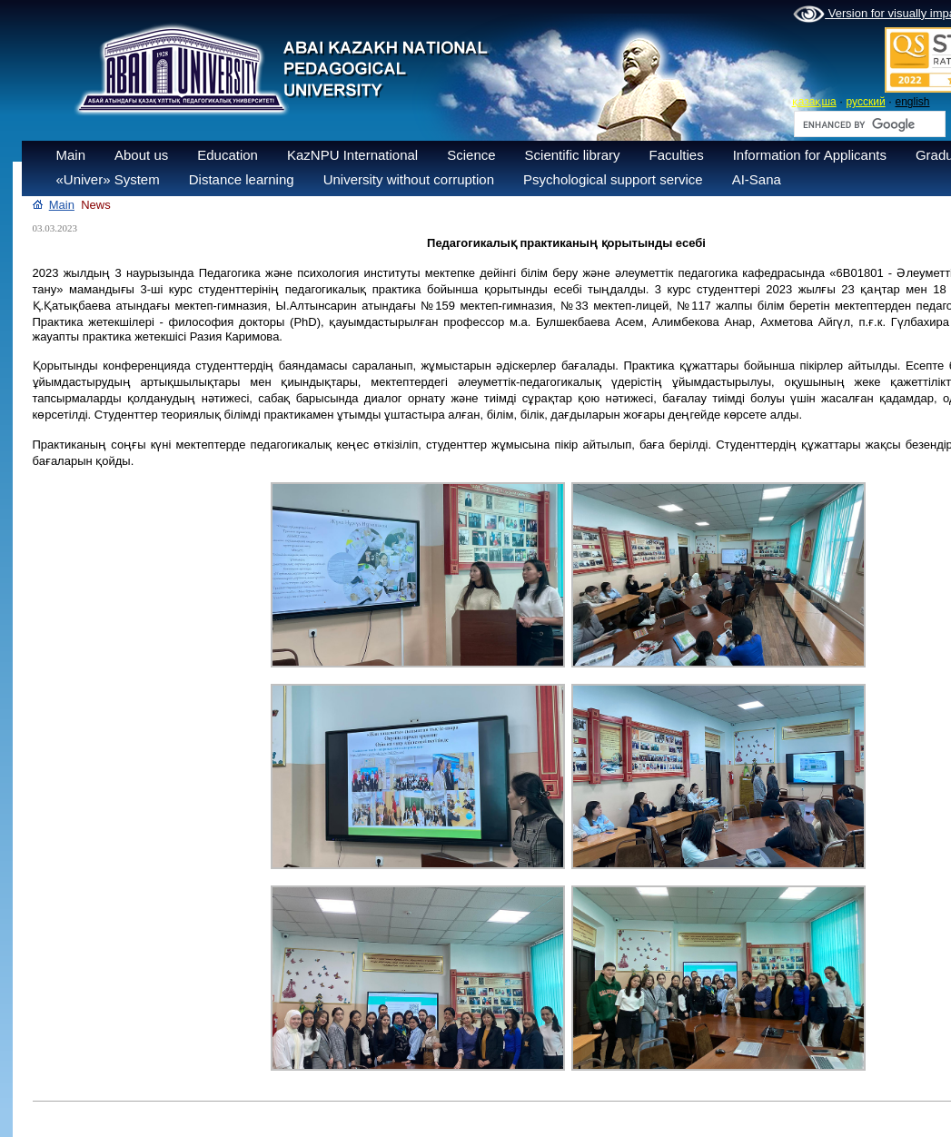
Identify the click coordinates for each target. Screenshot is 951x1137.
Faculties (676, 155)
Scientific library (572, 155)
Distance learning (241, 179)
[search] (868, 124)
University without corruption (408, 179)
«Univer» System (108, 179)
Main (71, 155)
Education (227, 155)
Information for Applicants (810, 155)
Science (471, 155)
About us (141, 155)
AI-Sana (756, 179)
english (912, 101)
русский (866, 101)
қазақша (814, 101)
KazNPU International (352, 155)
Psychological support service (613, 179)
